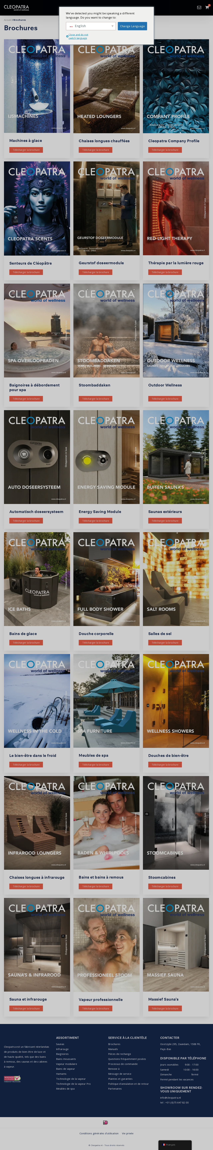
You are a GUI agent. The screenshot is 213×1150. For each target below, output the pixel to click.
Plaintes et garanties (120, 1078)
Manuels (113, 1049)
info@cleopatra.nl (170, 1097)
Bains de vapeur (65, 1068)
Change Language (132, 26)
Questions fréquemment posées (127, 1059)
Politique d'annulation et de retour (128, 1083)
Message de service (119, 1073)
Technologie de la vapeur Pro (73, 1083)
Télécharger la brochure (26, 149)
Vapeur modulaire (66, 1064)
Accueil (7, 19)
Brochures (114, 1044)
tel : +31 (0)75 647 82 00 (174, 1102)
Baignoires (62, 1054)
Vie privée (127, 1133)
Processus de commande (123, 1064)
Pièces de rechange (119, 1054)
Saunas (60, 1044)
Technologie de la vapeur (71, 1078)
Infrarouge (62, 1049)
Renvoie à (113, 1068)
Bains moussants (66, 1059)
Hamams (61, 1073)
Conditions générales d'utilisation (99, 1133)
